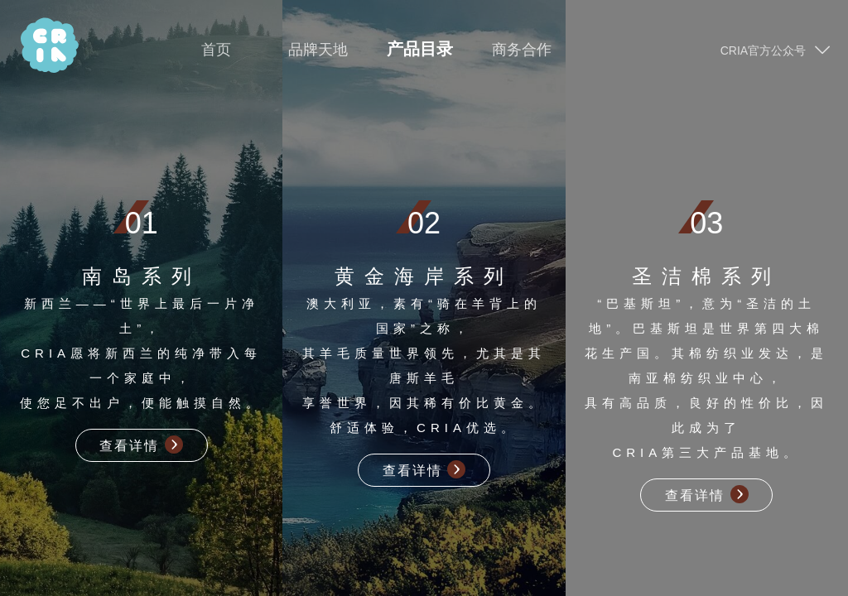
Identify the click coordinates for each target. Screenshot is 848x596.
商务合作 (522, 50)
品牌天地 (318, 50)
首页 (216, 50)
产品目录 (420, 49)
